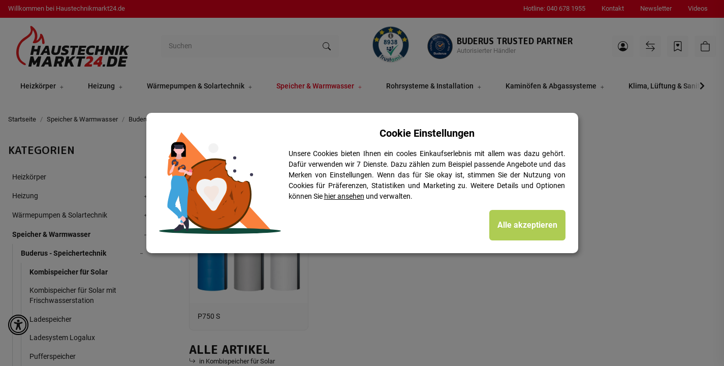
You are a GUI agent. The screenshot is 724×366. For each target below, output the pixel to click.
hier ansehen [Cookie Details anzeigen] (344, 196)
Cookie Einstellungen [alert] (427, 133)
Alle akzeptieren (527, 225)
